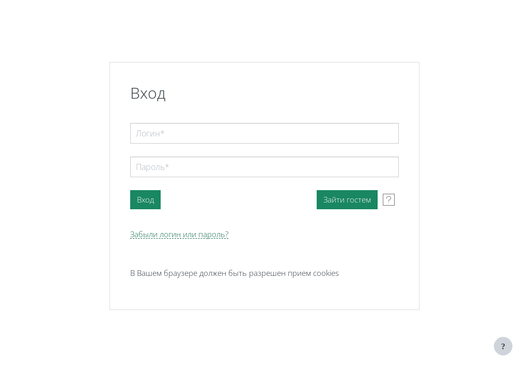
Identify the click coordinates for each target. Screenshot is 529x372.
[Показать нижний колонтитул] (503, 346)
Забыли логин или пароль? (179, 234)
